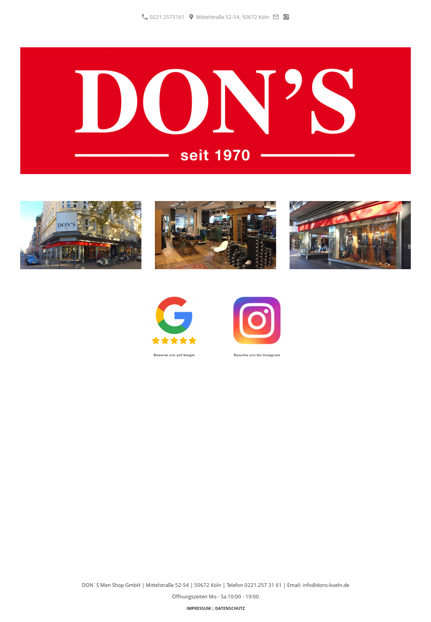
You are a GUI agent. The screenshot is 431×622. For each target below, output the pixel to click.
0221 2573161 (163, 16)
